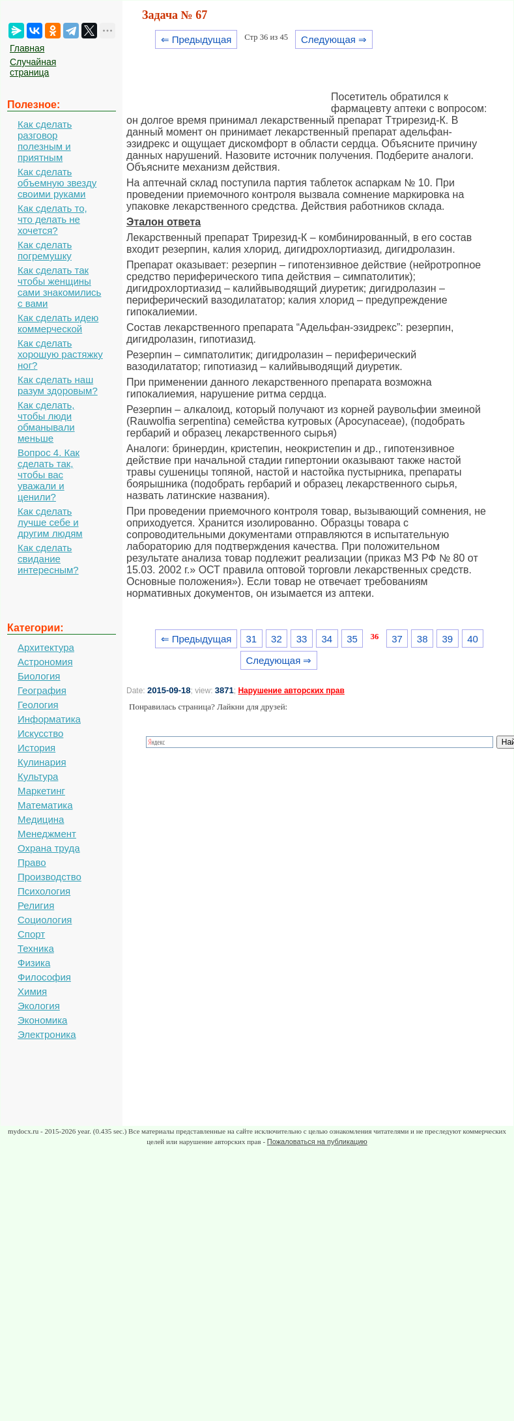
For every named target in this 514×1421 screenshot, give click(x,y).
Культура (38, 776)
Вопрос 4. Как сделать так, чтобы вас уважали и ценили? (48, 474)
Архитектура (46, 647)
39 (447, 638)
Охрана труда (49, 848)
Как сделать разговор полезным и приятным (45, 141)
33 (301, 638)
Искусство (40, 733)
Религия (36, 905)
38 (422, 638)
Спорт (31, 934)
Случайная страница (33, 67)
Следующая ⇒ (334, 39)
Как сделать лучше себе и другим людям (50, 522)
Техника (36, 948)
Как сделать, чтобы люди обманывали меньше (46, 421)
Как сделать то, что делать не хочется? (52, 219)
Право (32, 862)
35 (352, 638)
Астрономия (45, 661)
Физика (34, 962)
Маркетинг (41, 790)
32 (276, 638)
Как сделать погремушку (45, 250)
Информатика (49, 719)
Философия (44, 977)
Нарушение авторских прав (291, 690)
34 (326, 638)
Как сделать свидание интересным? (48, 558)
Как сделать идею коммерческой (58, 323)
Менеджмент (47, 833)
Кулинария (42, 762)
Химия (32, 991)
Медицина (41, 819)
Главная (27, 48)
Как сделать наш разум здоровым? (58, 385)
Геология (38, 704)
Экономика (42, 1020)
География (42, 690)
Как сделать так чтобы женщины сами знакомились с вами (59, 287)
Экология (39, 1005)
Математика (45, 805)
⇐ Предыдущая (196, 39)
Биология (39, 676)
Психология (44, 891)
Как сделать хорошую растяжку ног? (60, 354)
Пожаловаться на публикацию (317, 1141)
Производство (49, 876)
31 (251, 638)
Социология (45, 919)
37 (397, 638)
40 (472, 638)
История (36, 747)
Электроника (47, 1034)
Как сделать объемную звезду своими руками (57, 182)
